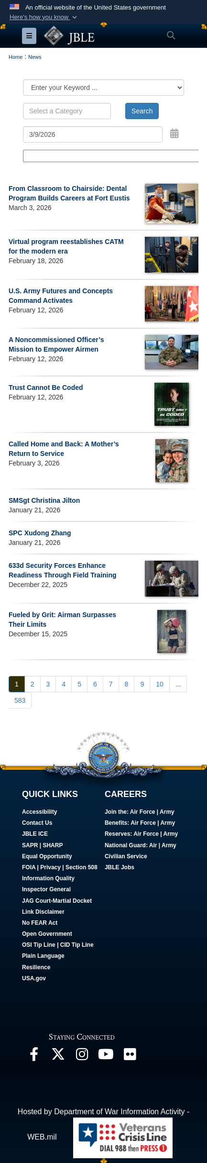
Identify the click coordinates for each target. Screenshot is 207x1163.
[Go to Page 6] (95, 684)
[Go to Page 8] (127, 684)
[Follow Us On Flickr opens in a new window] (130, 1056)
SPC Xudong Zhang (40, 533)
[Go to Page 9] (142, 684)
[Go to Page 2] (32, 684)
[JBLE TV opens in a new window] (106, 1056)
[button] (44, 17)
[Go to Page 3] (48, 684)
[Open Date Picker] (174, 133)
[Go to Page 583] (20, 700)
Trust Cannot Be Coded (46, 387)
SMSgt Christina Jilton (44, 500)
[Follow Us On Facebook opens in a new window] (34, 1056)
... (178, 684)
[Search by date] (93, 134)
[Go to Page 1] (17, 684)
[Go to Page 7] (111, 684)
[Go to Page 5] (79, 684)
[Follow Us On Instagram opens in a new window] (82, 1056)
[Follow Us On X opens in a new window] (58, 1056)
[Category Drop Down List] (103, 87)
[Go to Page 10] (160, 684)
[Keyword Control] (67, 111)
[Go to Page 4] (63, 684)
